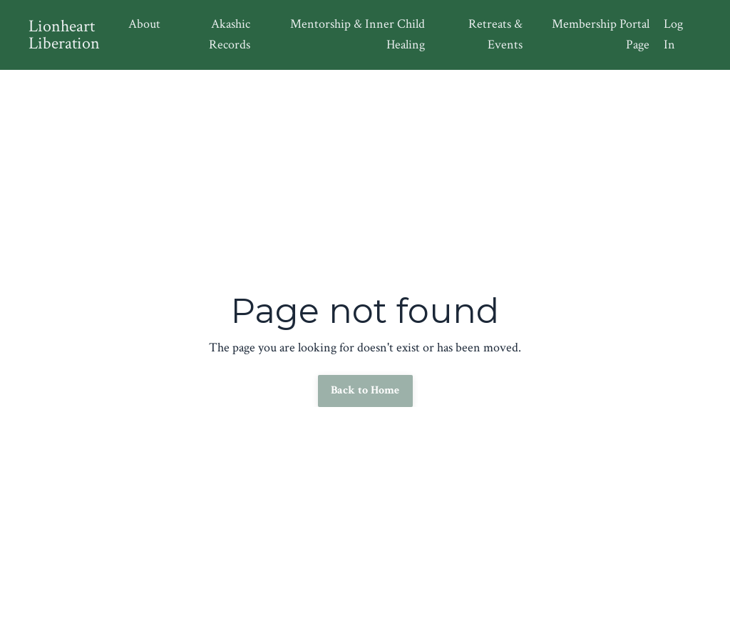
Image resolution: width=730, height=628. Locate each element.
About (144, 24)
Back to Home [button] (365, 390)
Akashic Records (229, 34)
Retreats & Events (495, 34)
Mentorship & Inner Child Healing (357, 34)
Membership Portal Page (600, 34)
